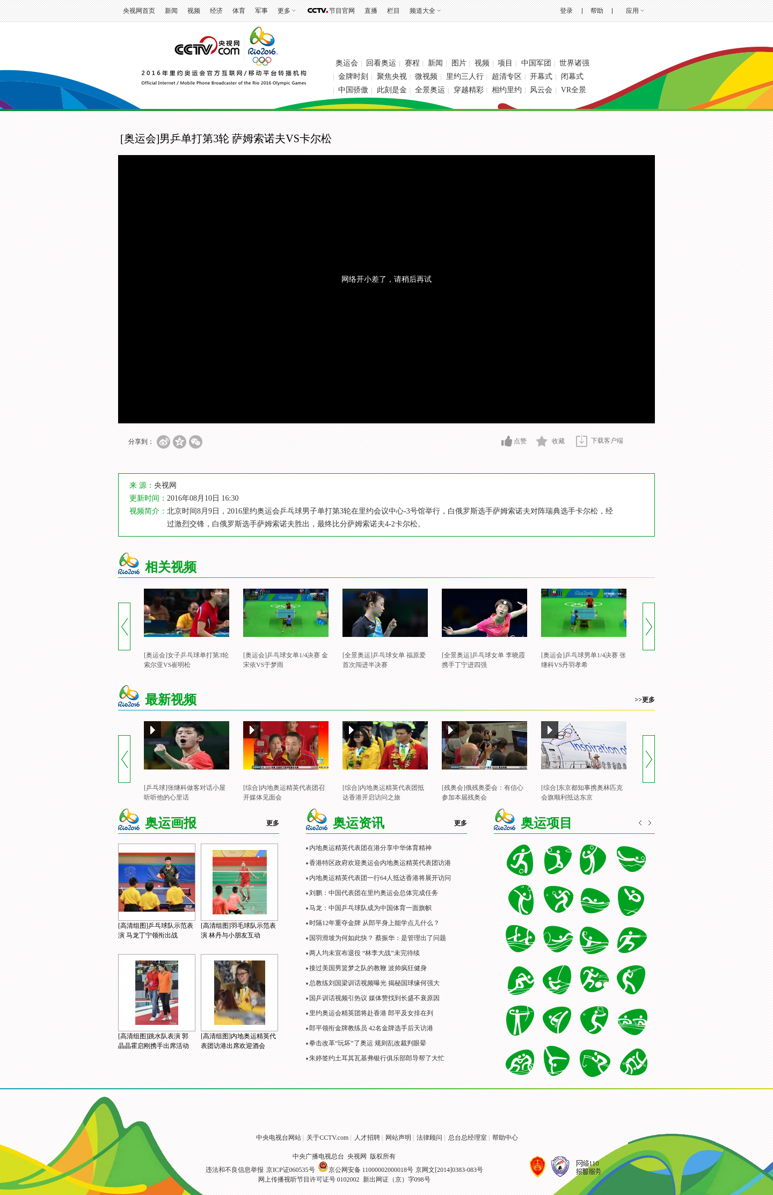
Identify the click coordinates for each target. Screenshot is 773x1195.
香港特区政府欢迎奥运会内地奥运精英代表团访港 (380, 863)
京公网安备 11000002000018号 (366, 1170)
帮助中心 (505, 1137)
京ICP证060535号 (290, 1170)
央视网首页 (139, 10)
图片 (458, 63)
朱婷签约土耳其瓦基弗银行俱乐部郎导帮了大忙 (376, 1058)
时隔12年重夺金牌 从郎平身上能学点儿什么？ (374, 923)
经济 (216, 10)
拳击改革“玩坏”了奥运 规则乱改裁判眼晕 (367, 1043)
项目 (505, 63)
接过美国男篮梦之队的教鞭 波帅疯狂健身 (368, 968)
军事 (261, 10)
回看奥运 (381, 63)
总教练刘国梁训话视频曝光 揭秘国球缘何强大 (374, 983)
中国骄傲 (353, 90)
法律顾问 (429, 1137)
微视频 (426, 76)
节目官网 (342, 10)
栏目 (393, 10)
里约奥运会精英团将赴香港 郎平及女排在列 (371, 1013)
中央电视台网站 (278, 1137)
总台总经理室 (467, 1137)
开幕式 (541, 76)
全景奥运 (430, 90)
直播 (370, 10)
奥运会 (347, 63)
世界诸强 (574, 63)
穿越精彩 (469, 90)
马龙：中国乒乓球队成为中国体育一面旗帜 (370, 908)
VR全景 (573, 90)
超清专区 (507, 76)
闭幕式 (572, 76)
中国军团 (536, 63)
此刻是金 (392, 90)
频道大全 (422, 10)
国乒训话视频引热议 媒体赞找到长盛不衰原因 (374, 998)
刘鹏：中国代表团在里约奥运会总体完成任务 (373, 893)
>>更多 (645, 699)
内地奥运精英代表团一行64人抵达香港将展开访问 (380, 878)
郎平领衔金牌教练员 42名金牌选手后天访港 (371, 1028)
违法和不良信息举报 (235, 1170)
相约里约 (507, 90)
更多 (284, 10)
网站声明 (398, 1137)
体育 (238, 10)
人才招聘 (367, 1137)
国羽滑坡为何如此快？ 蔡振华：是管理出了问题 (377, 938)
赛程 (412, 63)
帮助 (596, 10)
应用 (632, 10)
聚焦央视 (392, 76)
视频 (193, 10)
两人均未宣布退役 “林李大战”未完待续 (364, 953)
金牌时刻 (353, 76)
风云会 (541, 90)
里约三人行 (465, 76)
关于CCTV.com (327, 1137)
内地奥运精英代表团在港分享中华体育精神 (370, 848)
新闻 (171, 10)
